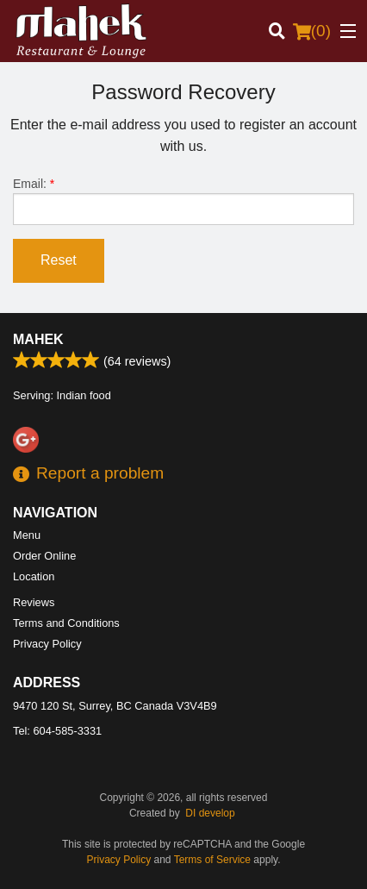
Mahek (38, 339)
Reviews (33, 602)
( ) (312, 31)
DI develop (209, 813)
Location (33, 576)
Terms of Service (212, 860)
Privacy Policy (47, 643)
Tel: (57, 730)
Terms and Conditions (66, 623)
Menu (26, 535)
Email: (183, 201)
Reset (58, 260)
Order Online (44, 555)
